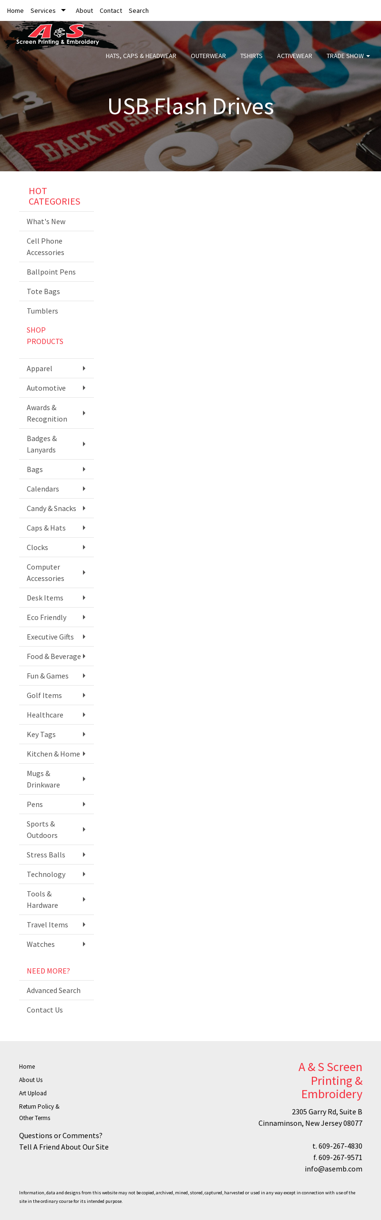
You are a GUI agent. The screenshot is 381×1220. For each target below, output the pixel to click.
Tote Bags (43, 291)
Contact (111, 10)
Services (43, 10)
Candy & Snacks (51, 508)
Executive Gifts (50, 636)
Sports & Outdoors (42, 829)
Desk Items (45, 597)
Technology (46, 874)
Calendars (43, 488)
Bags (35, 469)
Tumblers (42, 310)
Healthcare (45, 714)
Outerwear (208, 62)
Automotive (46, 388)
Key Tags (41, 734)
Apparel (39, 368)
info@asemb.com (333, 1168)
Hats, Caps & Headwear (141, 62)
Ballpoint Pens (51, 271)
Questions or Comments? (61, 1135)
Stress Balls (46, 854)
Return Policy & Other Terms (39, 1112)
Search (139, 10)
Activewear (294, 62)
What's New (46, 221)
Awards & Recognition (47, 413)
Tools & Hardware (42, 899)
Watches (41, 944)
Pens (35, 804)
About (84, 10)
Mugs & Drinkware (43, 778)
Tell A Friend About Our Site (64, 1146)
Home (15, 10)
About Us (30, 1080)
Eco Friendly (46, 617)
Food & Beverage (54, 656)
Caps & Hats (46, 527)
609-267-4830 (340, 1146)
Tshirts (251, 62)
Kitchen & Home (53, 753)
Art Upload (33, 1093)
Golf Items (44, 695)
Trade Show (348, 62)
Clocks (37, 547)
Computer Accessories (45, 572)
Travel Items (47, 924)
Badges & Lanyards (42, 443)
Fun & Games (48, 675)
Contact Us (45, 1009)
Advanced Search (54, 990)
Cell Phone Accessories (45, 246)
